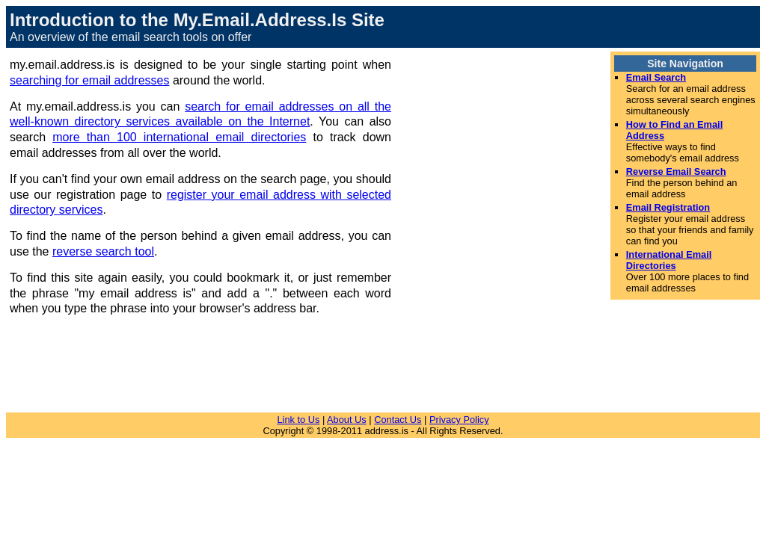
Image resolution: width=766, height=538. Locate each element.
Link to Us (298, 419)
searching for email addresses (89, 80)
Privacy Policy (459, 419)
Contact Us (397, 419)
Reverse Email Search (676, 171)
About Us (347, 419)
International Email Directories (669, 260)
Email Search (656, 77)
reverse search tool (103, 251)
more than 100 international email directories (179, 137)
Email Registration (668, 207)
